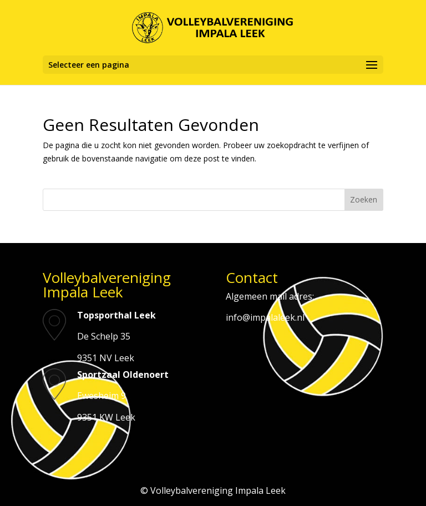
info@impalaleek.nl (265, 317)
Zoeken (363, 199)
